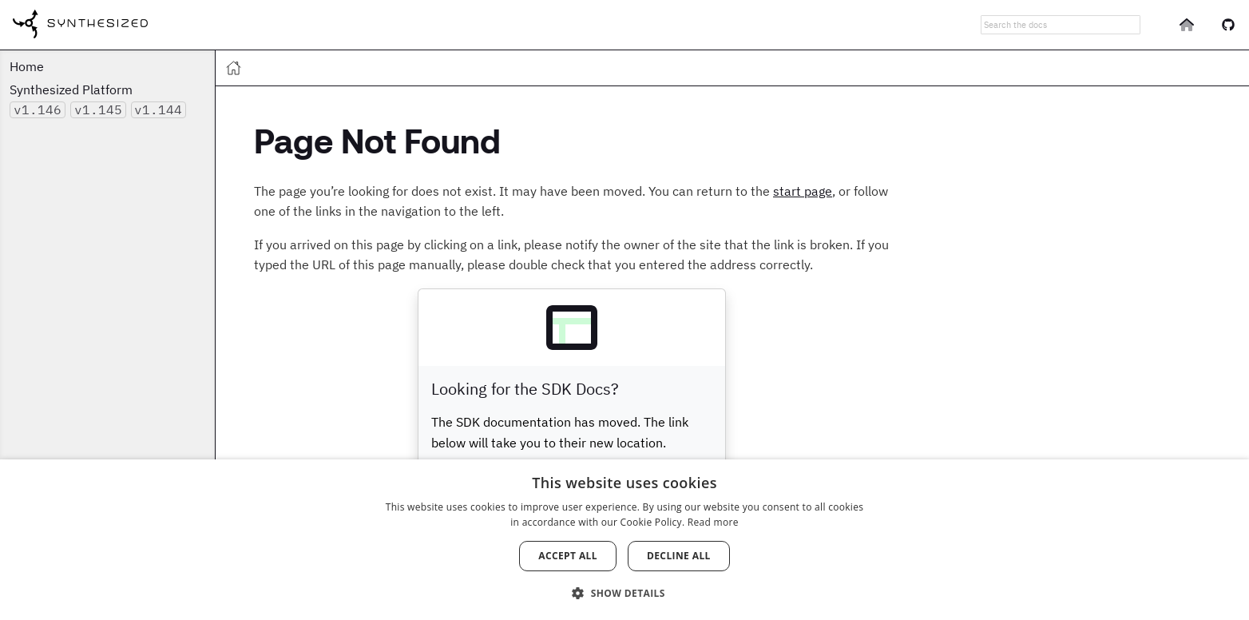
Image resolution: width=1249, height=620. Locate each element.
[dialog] (624, 539)
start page (802, 191)
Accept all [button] (567, 555)
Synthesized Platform (71, 89)
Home (27, 66)
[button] (624, 592)
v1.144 (158, 109)
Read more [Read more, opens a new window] (713, 522)
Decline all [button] (679, 555)
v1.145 (98, 109)
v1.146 (37, 109)
